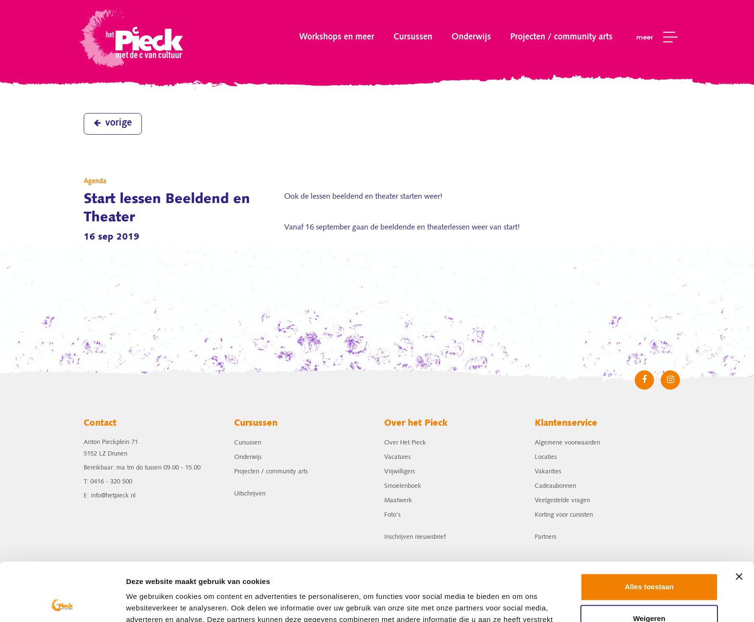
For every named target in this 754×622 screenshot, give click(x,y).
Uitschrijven (249, 494)
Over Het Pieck (405, 443)
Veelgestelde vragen (562, 500)
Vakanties (548, 472)
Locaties (546, 457)
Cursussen (412, 37)
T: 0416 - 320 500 (108, 482)
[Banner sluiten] (739, 522)
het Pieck (132, 37)
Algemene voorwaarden (567, 443)
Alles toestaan (649, 532)
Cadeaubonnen (555, 486)
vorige (113, 123)
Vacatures (397, 457)
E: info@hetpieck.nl (110, 496)
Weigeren (649, 563)
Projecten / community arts (561, 37)
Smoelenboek (402, 486)
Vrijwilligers (399, 472)
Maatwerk (398, 500)
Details (138, 603)
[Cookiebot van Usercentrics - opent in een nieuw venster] (62, 603)
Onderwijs (471, 37)
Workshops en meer (336, 37)
